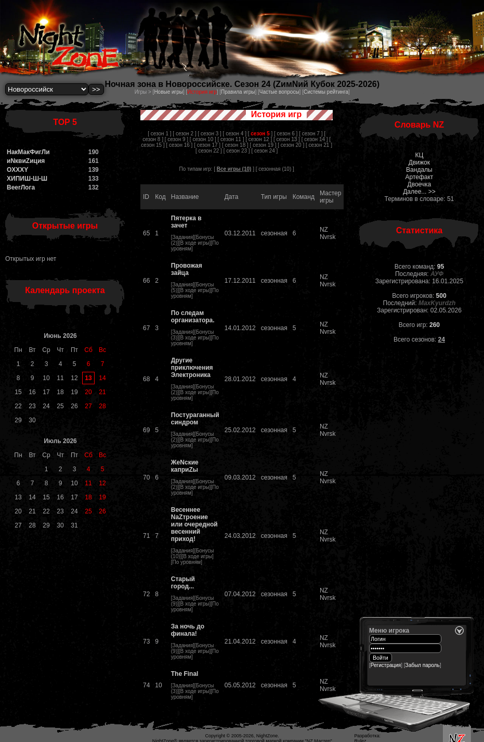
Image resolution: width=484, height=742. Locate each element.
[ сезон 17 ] (207, 145)
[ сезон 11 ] (231, 139)
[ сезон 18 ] (235, 145)
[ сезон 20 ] (291, 145)
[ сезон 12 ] (258, 139)
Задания (183, 237)
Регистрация (386, 665)
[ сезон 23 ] (237, 151)
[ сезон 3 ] (209, 133)
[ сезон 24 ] (264, 151)
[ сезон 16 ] (179, 145)
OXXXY (17, 169)
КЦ (419, 155)
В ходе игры (195, 243)
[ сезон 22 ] (208, 151)
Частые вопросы (279, 92)
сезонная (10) (274, 169)
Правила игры (238, 92)
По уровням (187, 562)
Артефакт (419, 177)
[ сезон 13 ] (286, 139)
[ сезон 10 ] (203, 139)
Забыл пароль (422, 665)
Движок (419, 162)
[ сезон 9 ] (176, 139)
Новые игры (168, 92)
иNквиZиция (26, 161)
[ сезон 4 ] (234, 133)
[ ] (260, 133)
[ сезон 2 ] (184, 133)
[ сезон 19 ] (263, 145)
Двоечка (419, 184)
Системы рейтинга (326, 92)
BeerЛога (21, 187)
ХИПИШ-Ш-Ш (27, 178)
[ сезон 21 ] (319, 145)
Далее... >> (419, 191)
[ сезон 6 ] (285, 133)
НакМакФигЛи (28, 152)
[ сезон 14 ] (315, 139)
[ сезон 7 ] (310, 133)
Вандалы (419, 169)
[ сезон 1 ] (159, 133)
